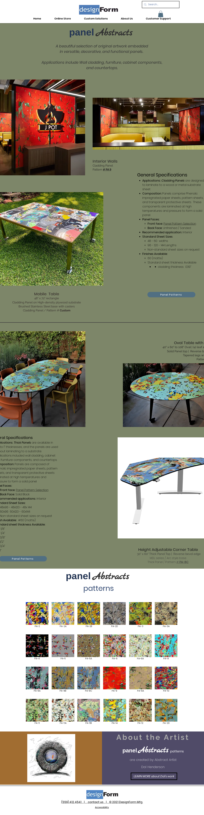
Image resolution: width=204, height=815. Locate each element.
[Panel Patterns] (171, 294)
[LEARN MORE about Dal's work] (154, 776)
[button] (160, 14)
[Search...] (160, 4)
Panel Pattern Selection (180, 224)
